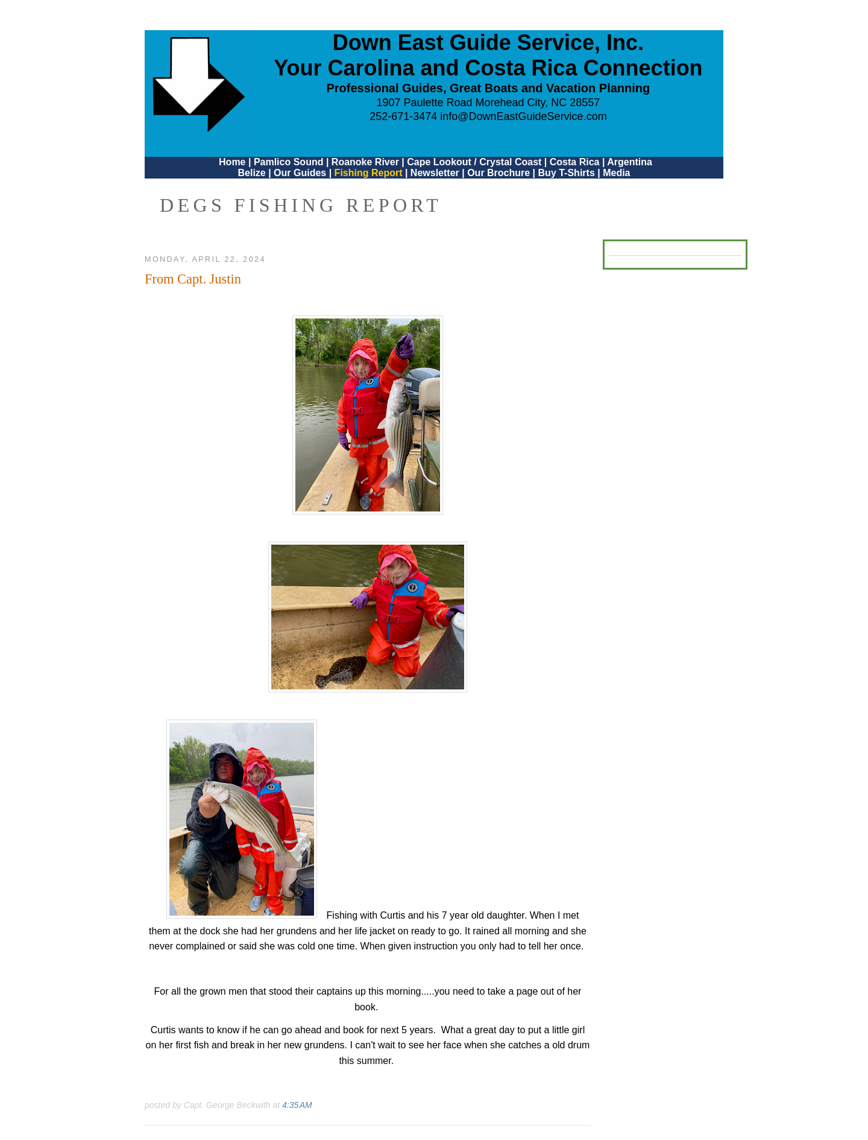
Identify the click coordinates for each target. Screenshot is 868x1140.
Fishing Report (370, 173)
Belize (251, 173)
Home (232, 162)
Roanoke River (365, 162)
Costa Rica (575, 162)
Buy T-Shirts (566, 173)
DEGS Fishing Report (301, 205)
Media (616, 173)
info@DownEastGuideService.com (523, 116)
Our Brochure (498, 173)
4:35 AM (297, 1105)
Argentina (629, 162)
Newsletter (434, 173)
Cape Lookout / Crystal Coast (474, 162)
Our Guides (300, 173)
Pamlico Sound (289, 162)
